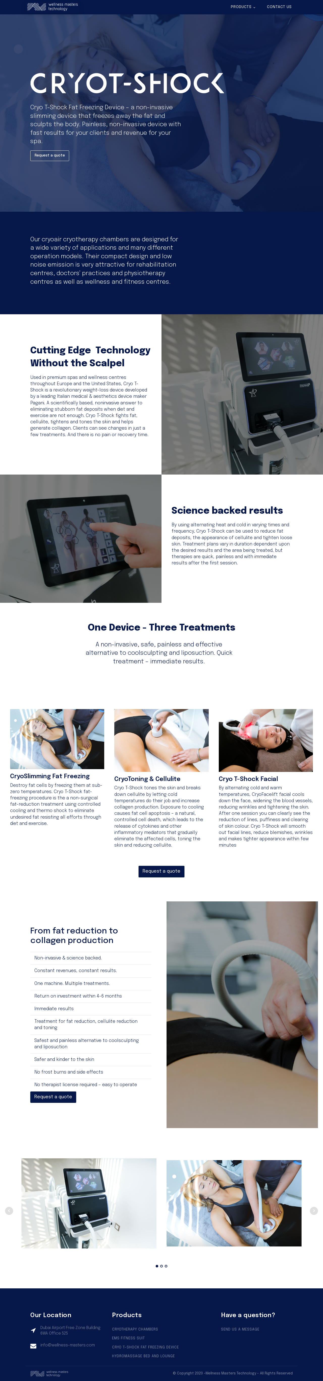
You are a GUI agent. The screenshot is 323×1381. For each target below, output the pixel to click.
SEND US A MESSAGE (240, 1329)
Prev (9, 1211)
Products (241, 7)
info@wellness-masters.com (67, 1345)
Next (314, 1211)
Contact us (279, 7)
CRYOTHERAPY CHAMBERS (135, 1329)
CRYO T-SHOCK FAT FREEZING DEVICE (145, 1347)
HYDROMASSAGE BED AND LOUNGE (143, 1356)
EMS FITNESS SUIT (128, 1338)
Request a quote (50, 155)
